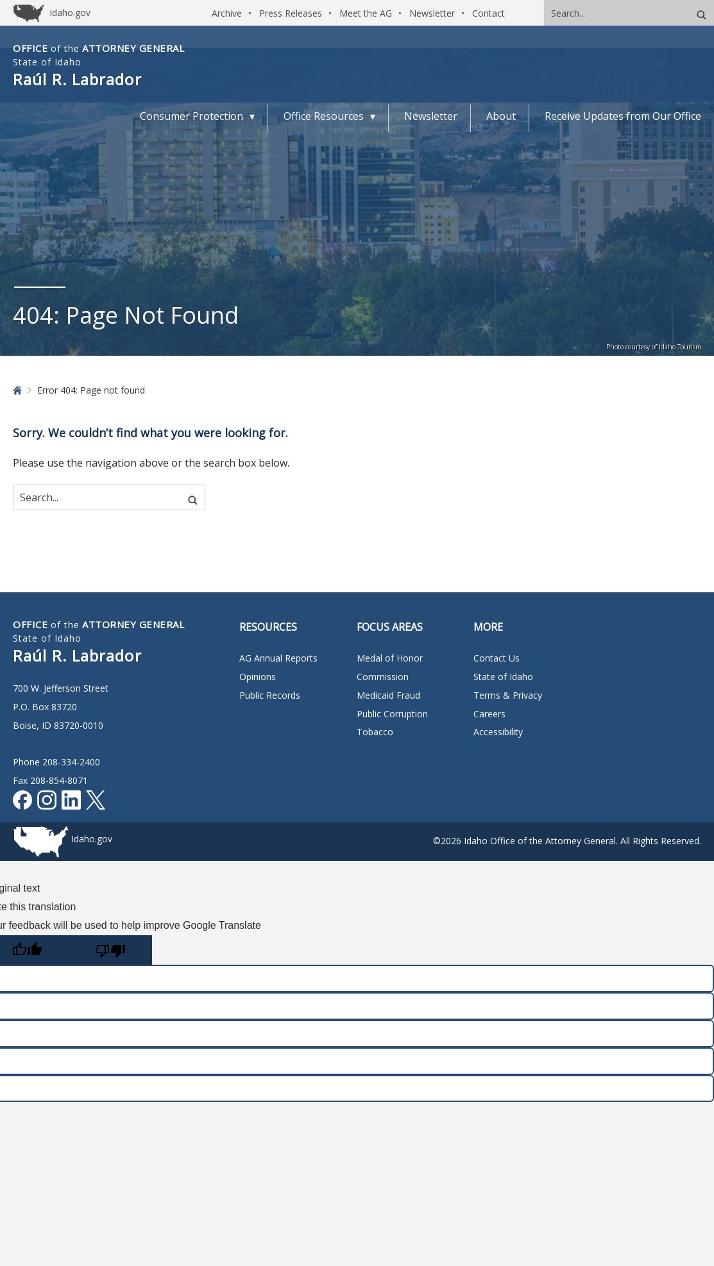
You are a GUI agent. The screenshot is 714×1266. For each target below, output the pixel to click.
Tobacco (375, 732)
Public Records (269, 695)
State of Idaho (503, 676)
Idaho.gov (91, 839)
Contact (488, 13)
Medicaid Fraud (388, 695)
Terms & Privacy (507, 695)
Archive (227, 13)
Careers (489, 714)
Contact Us (496, 658)
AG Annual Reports (278, 658)
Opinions (257, 676)
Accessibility (498, 732)
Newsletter (432, 13)
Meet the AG (365, 13)
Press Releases (290, 13)
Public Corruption (392, 714)
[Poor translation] (110, 950)
